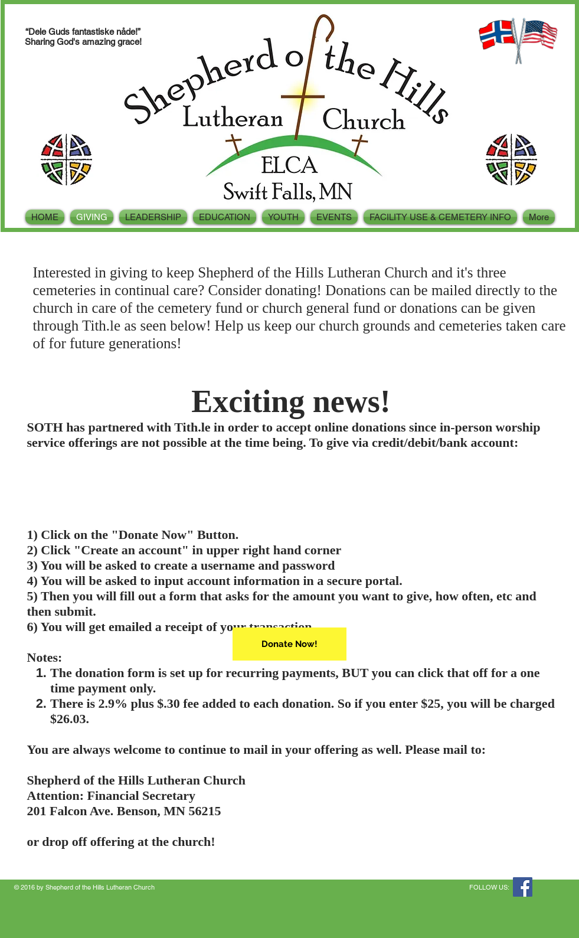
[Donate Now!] (289, 644)
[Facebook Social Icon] (522, 887)
